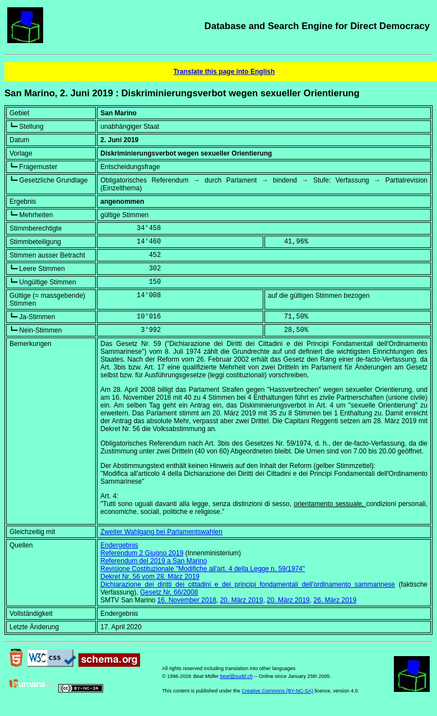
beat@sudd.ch (236, 676)
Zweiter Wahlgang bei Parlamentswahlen (161, 532)
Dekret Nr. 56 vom (149, 577)
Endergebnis (119, 545)
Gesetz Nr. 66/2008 (169, 592)
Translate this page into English (224, 72)
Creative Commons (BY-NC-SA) (277, 691)
